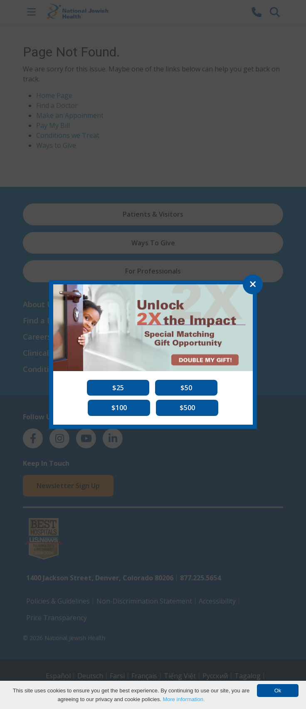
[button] (118, 388)
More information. (184, 699)
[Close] (253, 284)
